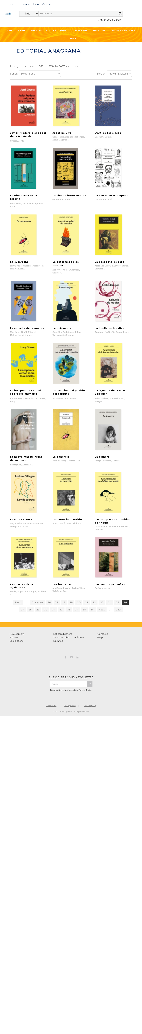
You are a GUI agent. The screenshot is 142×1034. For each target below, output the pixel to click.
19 (71, 605)
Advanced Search (110, 19)
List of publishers (62, 636)
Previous (37, 605)
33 (69, 612)
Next (101, 612)
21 (86, 605)
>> (89, 686)
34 (76, 612)
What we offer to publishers (68, 640)
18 (64, 605)
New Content (16, 30)
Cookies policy (90, 708)
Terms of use (51, 708)
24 (109, 605)
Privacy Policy (85, 693)
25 (117, 605)
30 (46, 612)
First (18, 605)
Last (118, 612)
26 (125, 605)
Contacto (102, 636)
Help (100, 640)
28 (30, 612)
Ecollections (56, 30)
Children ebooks (122, 30)
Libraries (99, 30)
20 (79, 605)
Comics (71, 38)
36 (92, 612)
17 (56, 605)
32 (61, 612)
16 (49, 605)
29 (38, 612)
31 (53, 612)
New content (17, 636)
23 (102, 605)
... (26, 605)
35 (84, 612)
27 (22, 612)
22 (94, 605)
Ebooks (36, 30)
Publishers (79, 30)
